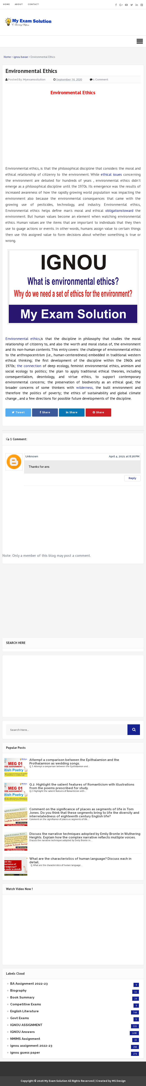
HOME (6, 4)
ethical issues (111, 174)
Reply (132, 478)
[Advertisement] (73, 130)
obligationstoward (119, 210)
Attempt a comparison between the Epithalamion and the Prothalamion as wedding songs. (74, 761)
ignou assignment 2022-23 (31, 1046)
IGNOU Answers (22, 1032)
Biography (18, 990)
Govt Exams (19, 1018)
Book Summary (22, 997)
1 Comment (100, 79)
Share (45, 412)
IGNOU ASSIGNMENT (26, 1025)
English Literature (24, 1011)
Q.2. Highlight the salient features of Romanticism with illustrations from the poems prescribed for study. (81, 786)
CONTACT (33, 4)
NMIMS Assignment (25, 1039)
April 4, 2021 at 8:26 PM (124, 456)
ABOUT (19, 4)
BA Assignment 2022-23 (29, 984)
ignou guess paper (25, 1052)
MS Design (119, 1081)
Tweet (18, 412)
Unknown (31, 456)
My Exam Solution (55, 1081)
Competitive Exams (25, 1004)
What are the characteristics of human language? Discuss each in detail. (80, 860)
